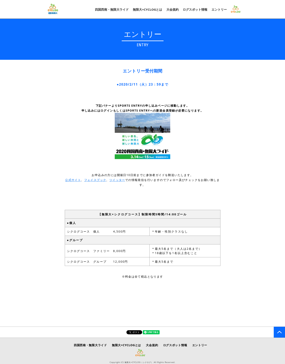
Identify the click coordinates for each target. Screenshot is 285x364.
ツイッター (117, 180)
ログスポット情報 (195, 9)
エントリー (219, 9)
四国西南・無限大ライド (112, 9)
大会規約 (172, 9)
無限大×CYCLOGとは (147, 9)
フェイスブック (95, 180)
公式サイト (73, 180)
